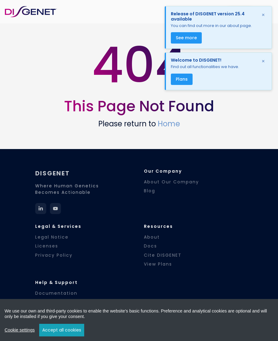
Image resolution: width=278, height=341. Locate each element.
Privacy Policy (54, 255)
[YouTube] (55, 208)
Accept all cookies (61, 330)
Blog (149, 191)
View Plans (158, 264)
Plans (182, 79)
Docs (150, 246)
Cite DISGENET (163, 255)
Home (169, 124)
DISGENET (52, 173)
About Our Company (171, 182)
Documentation (56, 293)
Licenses (46, 246)
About (152, 237)
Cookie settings (20, 330)
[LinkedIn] (40, 208)
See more (186, 38)
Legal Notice (52, 237)
